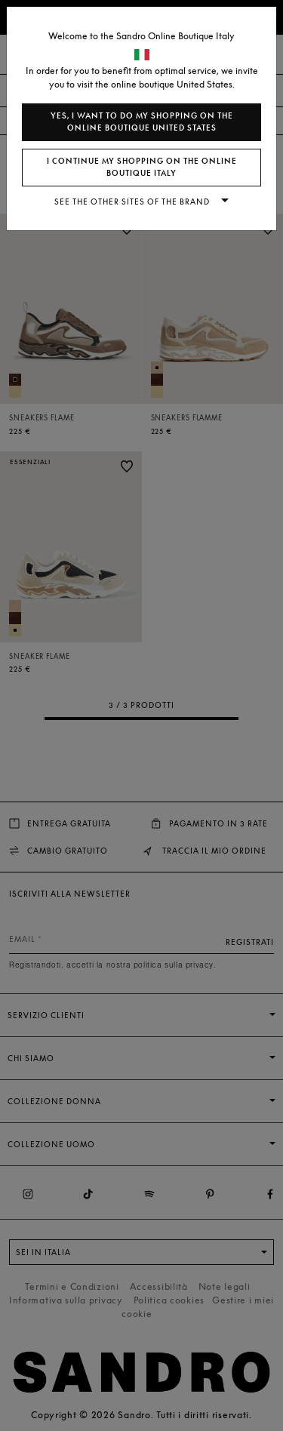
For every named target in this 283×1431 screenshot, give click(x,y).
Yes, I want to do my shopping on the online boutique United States (142, 122)
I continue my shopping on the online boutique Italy (142, 167)
